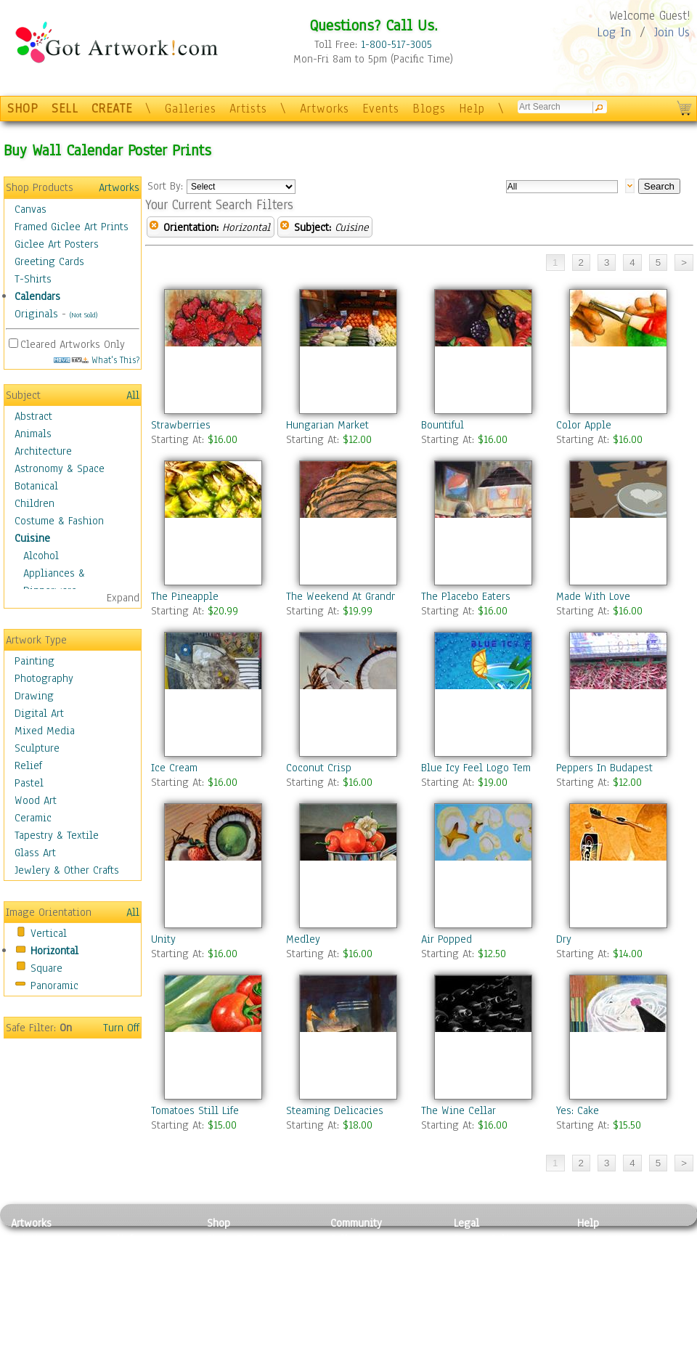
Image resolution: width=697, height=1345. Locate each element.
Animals (33, 433)
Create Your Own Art (254, 1337)
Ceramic (33, 817)
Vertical (48, 933)
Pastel (29, 783)
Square (46, 968)
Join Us (672, 32)
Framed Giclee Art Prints (72, 226)
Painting (34, 661)
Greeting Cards (49, 261)
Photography (44, 678)
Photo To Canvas (245, 1239)
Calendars (37, 296)
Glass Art (35, 852)
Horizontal (54, 950)
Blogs (429, 108)
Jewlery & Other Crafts (67, 870)
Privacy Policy (486, 1239)
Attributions (478, 1272)
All (132, 395)
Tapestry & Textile (57, 835)
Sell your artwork (371, 1304)
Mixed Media (45, 730)
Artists (248, 108)
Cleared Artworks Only (72, 344)
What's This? (96, 360)
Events (380, 108)
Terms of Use (484, 1255)
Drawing (34, 695)
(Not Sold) (83, 315)
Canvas (30, 209)
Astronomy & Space (60, 468)
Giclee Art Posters (57, 244)
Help (472, 108)
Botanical (36, 486)
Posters (224, 1271)
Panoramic (54, 985)
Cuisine (32, 538)
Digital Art (39, 713)
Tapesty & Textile (145, 1304)
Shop (218, 1223)
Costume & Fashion (59, 520)
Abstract (33, 416)
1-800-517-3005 (396, 44)
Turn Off (121, 1027)
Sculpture (37, 748)
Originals (36, 313)
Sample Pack (606, 1255)
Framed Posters (242, 1255)
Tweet (591, 1337)
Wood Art (36, 800)
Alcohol (41, 555)
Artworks (324, 108)
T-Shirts (33, 279)
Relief (28, 765)
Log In (614, 32)
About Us (598, 1271)
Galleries (190, 108)
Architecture (43, 451)
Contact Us (602, 1239)
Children (34, 503)
